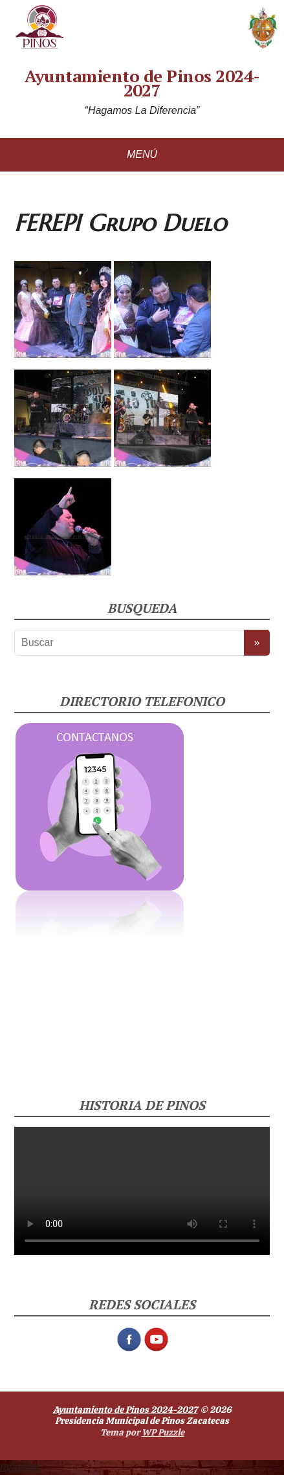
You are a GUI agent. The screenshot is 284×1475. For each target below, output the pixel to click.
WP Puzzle (163, 1432)
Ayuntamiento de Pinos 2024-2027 (142, 83)
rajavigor (19, 1466)
